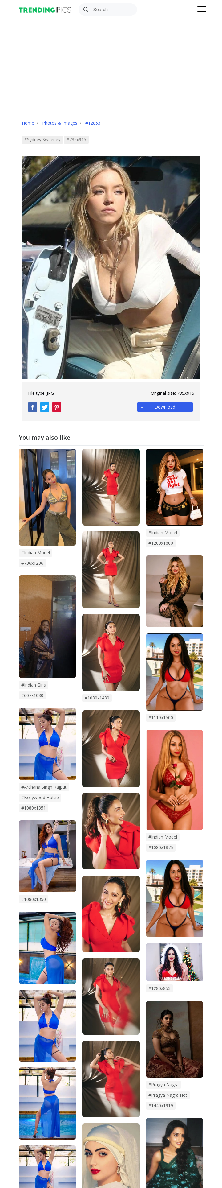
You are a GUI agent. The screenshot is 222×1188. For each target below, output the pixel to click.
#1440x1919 (160, 1105)
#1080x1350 (33, 899)
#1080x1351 (33, 808)
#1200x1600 (160, 543)
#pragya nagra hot (167, 1095)
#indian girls (33, 685)
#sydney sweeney (42, 139)
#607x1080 (32, 695)
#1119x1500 (160, 717)
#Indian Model (162, 837)
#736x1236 (32, 563)
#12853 (92, 123)
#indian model (35, 552)
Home (28, 123)
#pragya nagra (163, 1084)
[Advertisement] (111, 65)
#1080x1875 (160, 847)
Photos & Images (60, 123)
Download (165, 407)
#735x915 (76, 139)
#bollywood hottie (40, 797)
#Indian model (162, 532)
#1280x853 (159, 988)
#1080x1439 (97, 698)
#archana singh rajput (44, 787)
